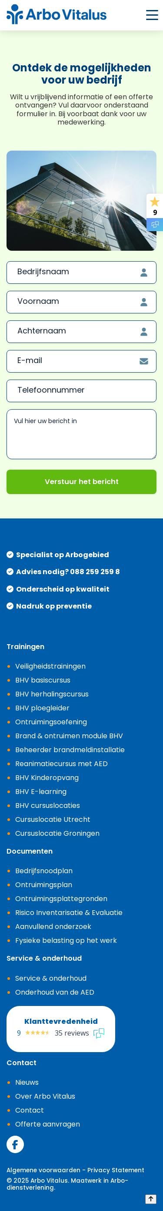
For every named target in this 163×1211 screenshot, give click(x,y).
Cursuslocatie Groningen (57, 833)
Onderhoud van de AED (54, 992)
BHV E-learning (41, 792)
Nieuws (27, 1082)
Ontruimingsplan (43, 885)
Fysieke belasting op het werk (66, 940)
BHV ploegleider (42, 708)
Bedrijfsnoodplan (44, 871)
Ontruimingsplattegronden (61, 899)
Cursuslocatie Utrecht (52, 819)
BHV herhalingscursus (52, 694)
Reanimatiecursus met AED (61, 764)
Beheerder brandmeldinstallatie (70, 750)
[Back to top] (150, 1199)
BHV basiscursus (42, 680)
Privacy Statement (115, 1170)
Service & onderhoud (50, 978)
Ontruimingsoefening (51, 722)
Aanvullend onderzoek (53, 927)
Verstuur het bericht (82, 482)
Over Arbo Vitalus (45, 1096)
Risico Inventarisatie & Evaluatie (69, 913)
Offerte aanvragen (47, 1124)
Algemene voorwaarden (43, 1170)
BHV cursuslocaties (47, 806)
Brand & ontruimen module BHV (69, 736)
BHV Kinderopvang (47, 778)
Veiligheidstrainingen (50, 666)
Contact (29, 1110)
